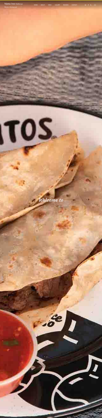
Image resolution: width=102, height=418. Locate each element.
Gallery (57, 5)
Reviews (65, 5)
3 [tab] (52, 413)
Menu (50, 5)
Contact (74, 5)
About (43, 5)
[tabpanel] (51, 209)
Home (36, 5)
